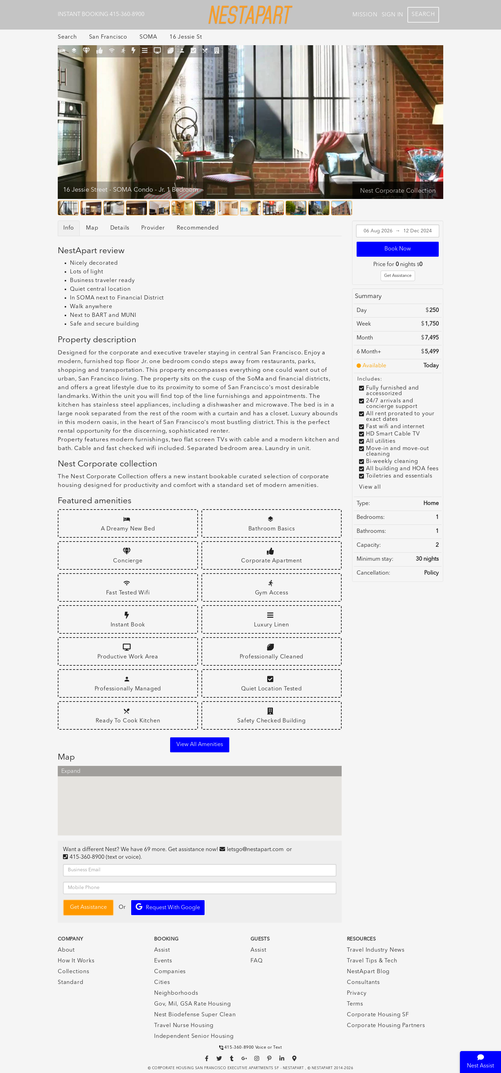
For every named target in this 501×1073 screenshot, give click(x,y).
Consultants (363, 982)
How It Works (76, 961)
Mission (364, 15)
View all (370, 487)
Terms (355, 1004)
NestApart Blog (368, 972)
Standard (70, 982)
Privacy (357, 993)
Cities (162, 982)
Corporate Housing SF (378, 1015)
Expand (70, 771)
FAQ (256, 961)
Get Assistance (398, 276)
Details (120, 228)
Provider (153, 228)
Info (68, 228)
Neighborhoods (176, 993)
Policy (431, 573)
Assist (162, 950)
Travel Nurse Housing (184, 1025)
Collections (73, 972)
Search (423, 14)
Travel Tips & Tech (372, 961)
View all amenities (199, 744)
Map (92, 228)
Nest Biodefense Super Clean (195, 1015)
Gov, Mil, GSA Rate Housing (192, 1004)
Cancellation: (373, 573)
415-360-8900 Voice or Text (250, 1048)
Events (163, 961)
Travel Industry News (376, 950)
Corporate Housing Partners (386, 1025)
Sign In (393, 15)
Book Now (397, 249)
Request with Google (168, 907)
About (66, 950)
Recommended (198, 228)
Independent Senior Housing (194, 1036)
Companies (170, 972)
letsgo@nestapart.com (255, 849)
